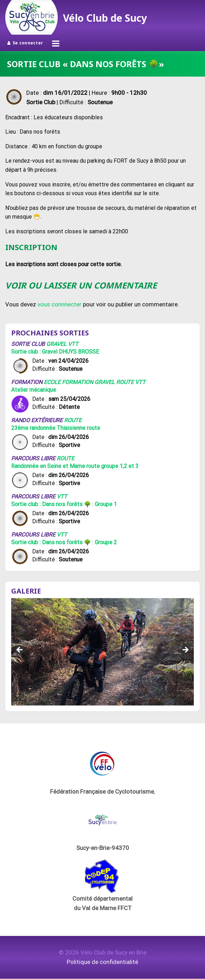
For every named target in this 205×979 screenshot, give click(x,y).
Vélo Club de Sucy (105, 17)
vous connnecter (59, 304)
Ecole (52, 382)
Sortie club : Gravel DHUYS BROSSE (55, 351)
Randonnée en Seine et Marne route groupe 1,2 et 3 (75, 466)
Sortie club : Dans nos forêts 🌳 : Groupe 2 (64, 542)
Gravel (56, 344)
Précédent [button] (20, 650)
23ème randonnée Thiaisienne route (55, 428)
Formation (77, 382)
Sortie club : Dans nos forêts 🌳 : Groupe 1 (64, 504)
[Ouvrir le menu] (56, 43)
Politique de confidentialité (102, 961)
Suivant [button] (185, 650)
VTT (73, 344)
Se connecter (25, 43)
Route (125, 382)
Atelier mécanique (33, 389)
